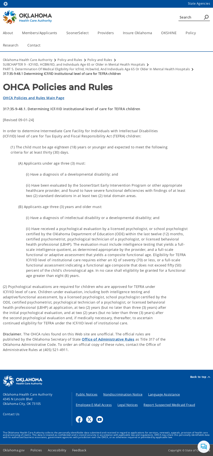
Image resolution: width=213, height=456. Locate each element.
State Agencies (199, 3)
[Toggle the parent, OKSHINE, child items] (178, 33)
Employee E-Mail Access (94, 405)
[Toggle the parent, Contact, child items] (41, 45)
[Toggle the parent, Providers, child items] (115, 33)
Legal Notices (127, 405)
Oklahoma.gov (14, 450)
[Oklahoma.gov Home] (5, 3)
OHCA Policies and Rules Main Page (33, 98)
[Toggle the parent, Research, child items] (19, 45)
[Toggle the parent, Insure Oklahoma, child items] (153, 33)
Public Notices (86, 394)
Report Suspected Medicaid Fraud (169, 405)
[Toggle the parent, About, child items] (14, 33)
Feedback (79, 450)
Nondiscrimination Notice (122, 394)
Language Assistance (164, 394)
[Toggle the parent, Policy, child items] (197, 33)
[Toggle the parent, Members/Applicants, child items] (58, 33)
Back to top (200, 377)
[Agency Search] (206, 17)
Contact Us (11, 414)
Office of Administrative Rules (108, 339)
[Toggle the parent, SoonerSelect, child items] (90, 33)
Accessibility (57, 450)
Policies (36, 450)
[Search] (194, 17)
